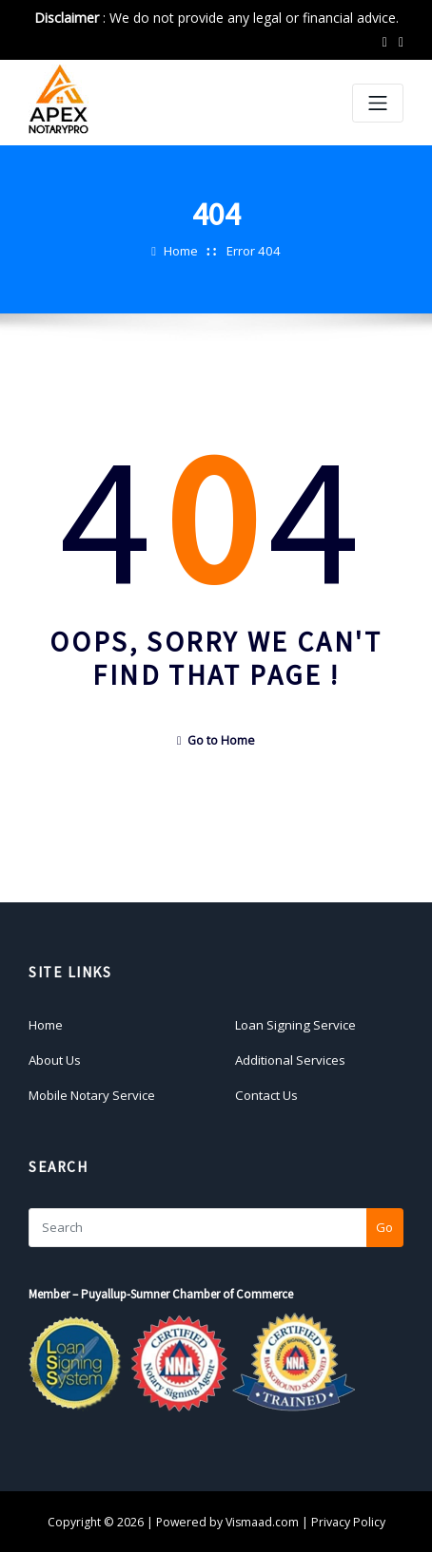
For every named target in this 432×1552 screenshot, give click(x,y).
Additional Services (290, 1058)
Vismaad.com (263, 1520)
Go (384, 1225)
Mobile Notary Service (92, 1093)
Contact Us (266, 1093)
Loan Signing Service (294, 1023)
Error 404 (253, 250)
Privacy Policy (348, 1520)
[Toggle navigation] (377, 103)
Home (183, 250)
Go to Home (216, 740)
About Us (55, 1058)
